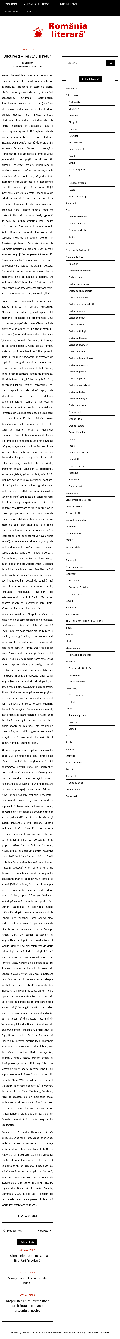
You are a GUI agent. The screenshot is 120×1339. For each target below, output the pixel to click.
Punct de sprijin (77, 466)
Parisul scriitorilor (77, 681)
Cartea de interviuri (78, 344)
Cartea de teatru (77, 391)
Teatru (72, 236)
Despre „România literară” (36, 3)
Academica (71, 88)
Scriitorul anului (74, 762)
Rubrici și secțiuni (68, 3)
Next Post (43, 1230)
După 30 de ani (76, 782)
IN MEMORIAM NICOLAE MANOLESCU (85, 621)
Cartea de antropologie (80, 290)
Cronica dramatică (78, 216)
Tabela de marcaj (77, 196)
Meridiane (71, 661)
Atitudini (70, 243)
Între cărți (74, 459)
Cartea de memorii (78, 364)
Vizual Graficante (41, 1332)
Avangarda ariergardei (80, 270)
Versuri (72, 728)
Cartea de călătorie (78, 297)
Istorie (69, 641)
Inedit (69, 627)
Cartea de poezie (77, 371)
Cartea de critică (77, 311)
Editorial (73, 129)
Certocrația (74, 102)
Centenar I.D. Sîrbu (78, 587)
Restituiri (70, 755)
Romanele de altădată (80, 654)
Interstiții (73, 135)
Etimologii (71, 560)
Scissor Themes (69, 1332)
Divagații (73, 122)
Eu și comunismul (74, 567)
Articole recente (12, 11)
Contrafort (74, 108)
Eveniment (71, 573)
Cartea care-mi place (79, 284)
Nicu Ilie (27, 1332)
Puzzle (72, 189)
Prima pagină (11, 3)
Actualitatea (27, 49)
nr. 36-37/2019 (35, 66)
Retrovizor (74, 479)
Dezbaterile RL (73, 513)
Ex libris (73, 439)
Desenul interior (77, 432)
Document (71, 526)
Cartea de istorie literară (81, 358)
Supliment (71, 776)
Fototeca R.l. (72, 607)
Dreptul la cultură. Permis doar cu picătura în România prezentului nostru (27, 1306)
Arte (68, 209)
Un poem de (75, 722)
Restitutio (73, 472)
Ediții (29, 11)
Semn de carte (76, 486)
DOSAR (69, 540)
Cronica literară (76, 425)
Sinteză (69, 769)
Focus (72, 445)
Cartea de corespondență (81, 304)
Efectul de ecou (76, 695)
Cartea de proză (77, 378)
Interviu (69, 634)
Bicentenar (74, 580)
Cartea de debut (77, 317)
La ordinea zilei (76, 149)
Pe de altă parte (77, 169)
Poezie (69, 708)
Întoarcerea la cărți (78, 452)
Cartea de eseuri (77, 324)
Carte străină (75, 277)
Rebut (72, 701)
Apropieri (73, 263)
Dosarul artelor (73, 546)
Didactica (73, 115)
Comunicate (72, 492)
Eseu (68, 553)
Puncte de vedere (77, 182)
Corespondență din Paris (81, 668)
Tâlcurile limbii (73, 789)
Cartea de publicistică (79, 385)
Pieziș (71, 176)
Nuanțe (72, 156)
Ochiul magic (72, 688)
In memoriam (72, 614)
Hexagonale (75, 674)
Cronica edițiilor (77, 412)
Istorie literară (73, 647)
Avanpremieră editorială (78, 250)
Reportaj (70, 749)
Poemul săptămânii (78, 715)
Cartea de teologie (78, 398)
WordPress (103, 1332)
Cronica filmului (77, 223)
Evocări (69, 600)
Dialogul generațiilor (76, 519)
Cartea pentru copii (78, 405)
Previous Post (14, 1230)
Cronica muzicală (77, 230)
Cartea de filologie (78, 331)
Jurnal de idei (75, 142)
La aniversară (75, 594)
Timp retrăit (72, 796)
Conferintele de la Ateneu (78, 499)
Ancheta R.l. (72, 203)
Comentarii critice (75, 257)
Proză (68, 735)
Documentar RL (73, 533)
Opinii (72, 162)
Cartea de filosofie (78, 337)
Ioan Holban (27, 62)
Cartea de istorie (77, 351)
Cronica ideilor (76, 418)
